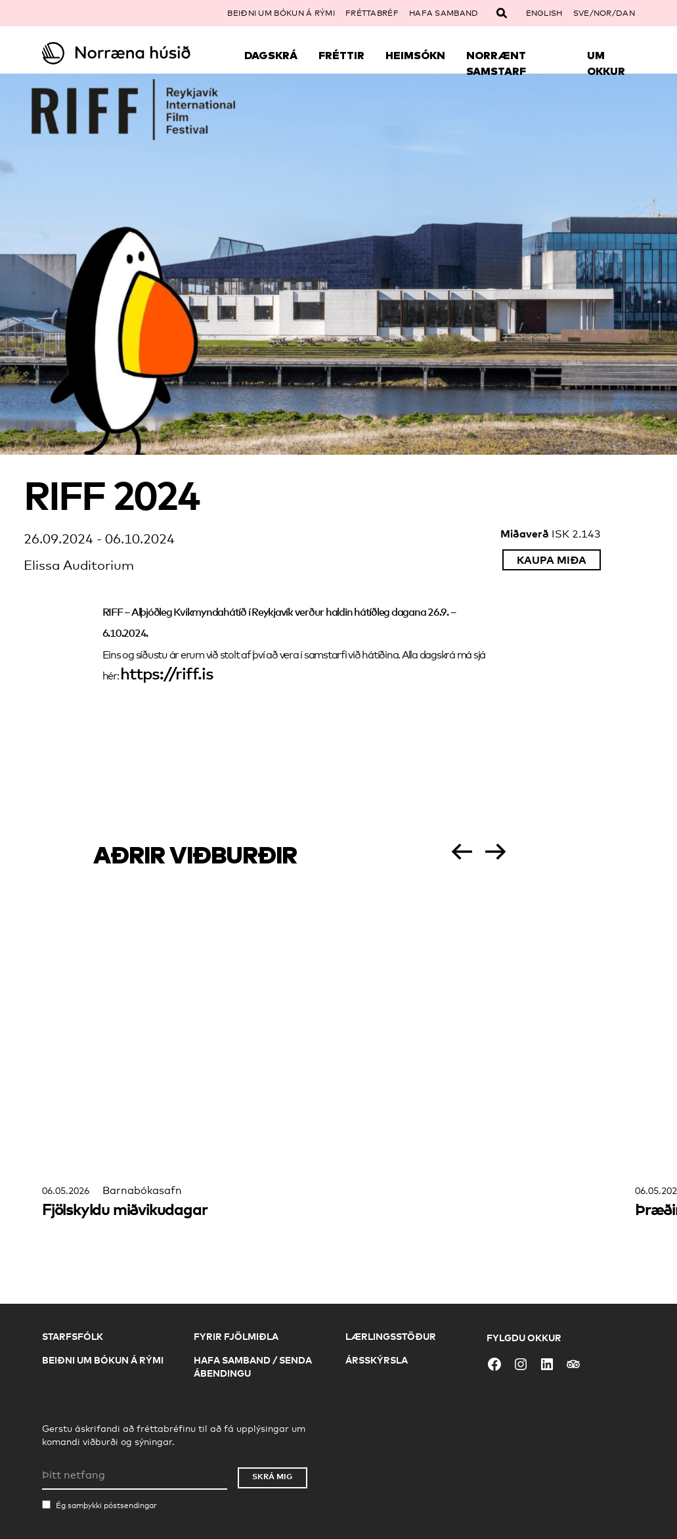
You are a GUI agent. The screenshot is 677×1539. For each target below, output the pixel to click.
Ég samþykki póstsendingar (106, 1505)
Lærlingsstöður (390, 1336)
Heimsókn (415, 55)
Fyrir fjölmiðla (236, 1336)
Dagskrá (270, 55)
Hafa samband (444, 13)
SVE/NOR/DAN (604, 13)
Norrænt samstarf (496, 63)
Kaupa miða (551, 559)
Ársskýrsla (376, 1360)
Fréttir (341, 55)
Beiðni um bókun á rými (281, 13)
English (544, 13)
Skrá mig (272, 1476)
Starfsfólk (72, 1336)
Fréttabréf (372, 13)
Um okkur (606, 63)
